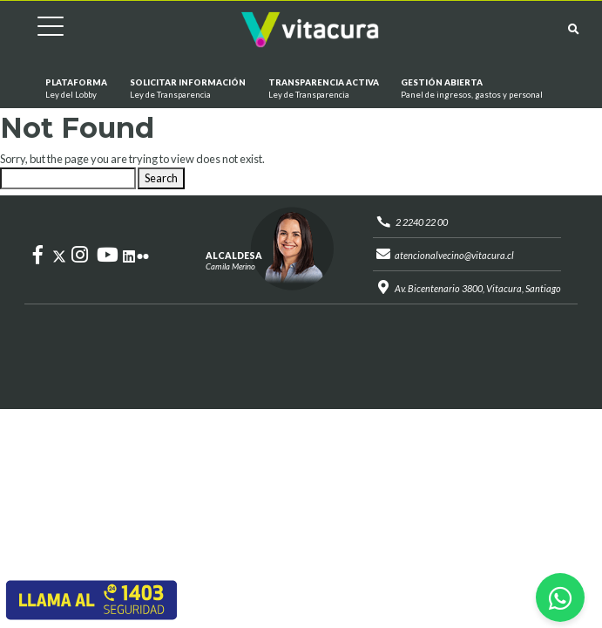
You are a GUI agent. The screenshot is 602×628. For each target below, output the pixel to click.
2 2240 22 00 (422, 222)
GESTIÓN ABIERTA (472, 89)
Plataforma (76, 89)
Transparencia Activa (322, 89)
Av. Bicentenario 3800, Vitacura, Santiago (478, 288)
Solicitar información (188, 89)
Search (161, 178)
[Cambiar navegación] (37, 29)
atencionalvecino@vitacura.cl (454, 255)
